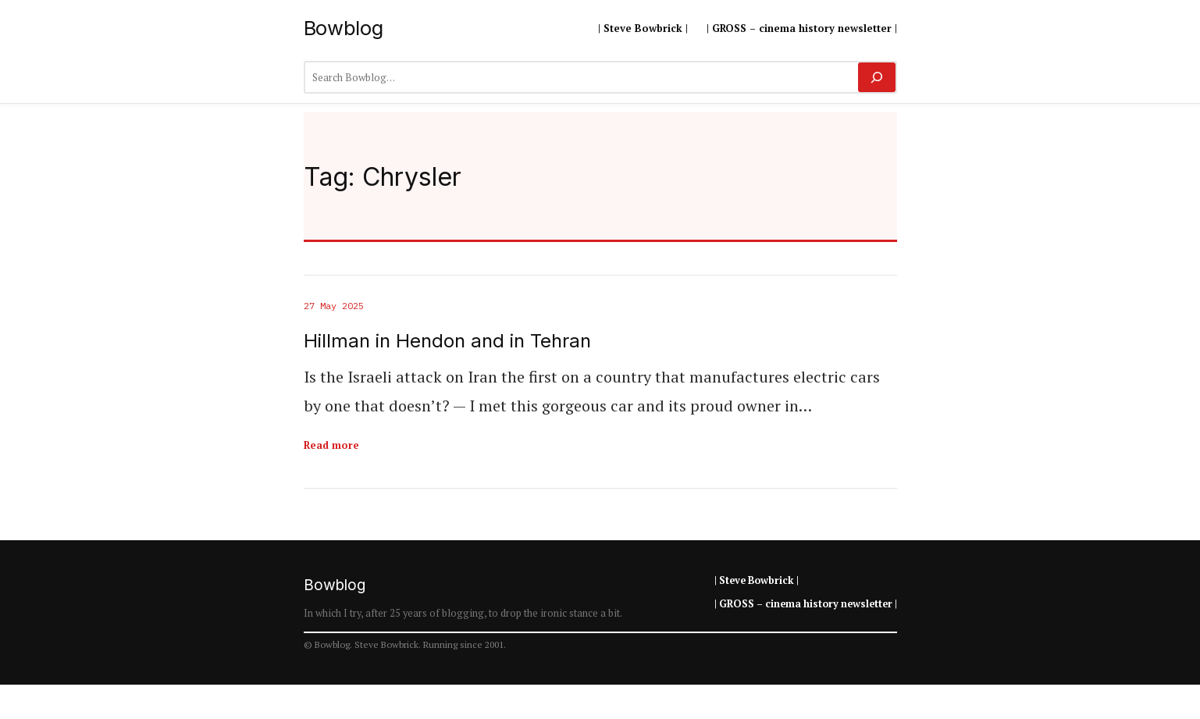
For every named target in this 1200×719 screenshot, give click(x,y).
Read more (331, 445)
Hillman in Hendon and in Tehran (447, 341)
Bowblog (343, 28)
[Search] (876, 77)
